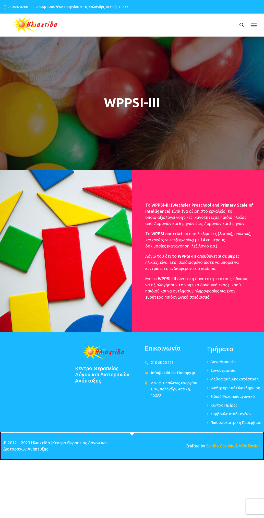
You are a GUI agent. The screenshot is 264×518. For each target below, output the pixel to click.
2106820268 (18, 7)
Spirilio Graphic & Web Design (233, 446)
